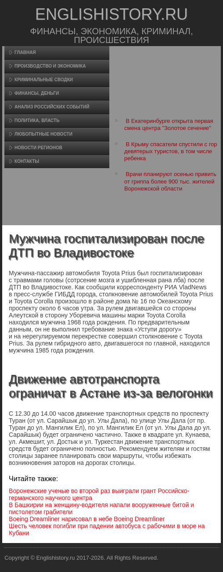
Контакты (26, 161)
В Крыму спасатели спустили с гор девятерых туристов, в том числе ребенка (170, 151)
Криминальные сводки (43, 79)
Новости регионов (38, 147)
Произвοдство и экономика (50, 66)
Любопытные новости (43, 134)
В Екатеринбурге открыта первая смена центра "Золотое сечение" (168, 124)
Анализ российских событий (51, 106)
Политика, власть (36, 120)
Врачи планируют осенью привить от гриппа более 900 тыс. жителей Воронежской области (170, 181)
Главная (25, 52)
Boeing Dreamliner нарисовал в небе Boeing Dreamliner (87, 518)
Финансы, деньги (36, 93)
